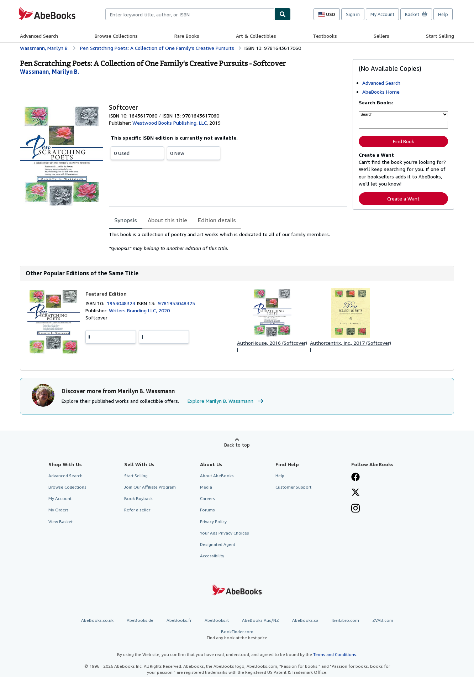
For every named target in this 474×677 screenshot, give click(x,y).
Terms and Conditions (334, 654)
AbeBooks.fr (179, 620)
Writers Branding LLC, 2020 (139, 310)
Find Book (403, 141)
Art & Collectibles (256, 36)
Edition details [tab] (217, 220)
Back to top (237, 445)
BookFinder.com (237, 635)
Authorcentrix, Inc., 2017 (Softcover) (350, 343)
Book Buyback (138, 498)
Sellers (381, 36)
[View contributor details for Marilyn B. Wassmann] (49, 71)
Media (206, 487)
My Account (382, 14)
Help (443, 14)
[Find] (282, 14)
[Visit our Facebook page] (355, 477)
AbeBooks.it (217, 620)
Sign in (353, 14)
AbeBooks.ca (305, 620)
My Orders (58, 509)
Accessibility (212, 555)
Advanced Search (39, 36)
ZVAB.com (382, 620)
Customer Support (293, 487)
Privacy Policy (213, 521)
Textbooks (325, 36)
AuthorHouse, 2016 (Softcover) (272, 343)
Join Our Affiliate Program (150, 487)
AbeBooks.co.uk (97, 620)
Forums (207, 509)
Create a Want (403, 199)
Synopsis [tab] (125, 220)
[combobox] (189, 14)
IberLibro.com (345, 620)
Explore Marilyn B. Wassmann (226, 401)
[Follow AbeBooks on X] (355, 493)
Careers (207, 498)
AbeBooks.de (140, 620)
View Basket (60, 521)
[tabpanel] (228, 241)
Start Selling (440, 36)
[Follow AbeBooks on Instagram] (355, 508)
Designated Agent (217, 544)
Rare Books (186, 36)
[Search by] (403, 114)
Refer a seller (137, 509)
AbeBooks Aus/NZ (260, 620)
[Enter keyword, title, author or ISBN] (403, 125)
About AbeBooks (217, 475)
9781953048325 (176, 303)
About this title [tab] (167, 220)
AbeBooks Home (381, 92)
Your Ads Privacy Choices (224, 533)
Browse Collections (116, 36)
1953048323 (122, 303)
